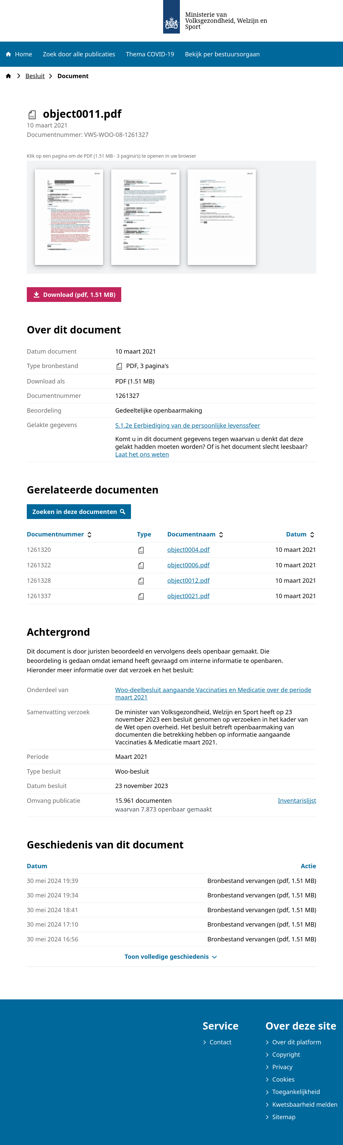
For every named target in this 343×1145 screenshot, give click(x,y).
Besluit (37, 76)
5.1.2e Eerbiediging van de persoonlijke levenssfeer (187, 425)
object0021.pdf (188, 596)
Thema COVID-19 (150, 54)
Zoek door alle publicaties (79, 54)
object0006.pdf (188, 565)
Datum (301, 534)
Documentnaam (196, 534)
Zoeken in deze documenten (78, 512)
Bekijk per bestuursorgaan (222, 54)
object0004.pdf (188, 549)
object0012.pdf (188, 580)
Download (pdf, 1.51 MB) (74, 295)
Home (18, 54)
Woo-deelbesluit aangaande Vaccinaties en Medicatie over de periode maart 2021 (213, 693)
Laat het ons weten (142, 454)
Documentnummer (60, 534)
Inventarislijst (297, 800)
